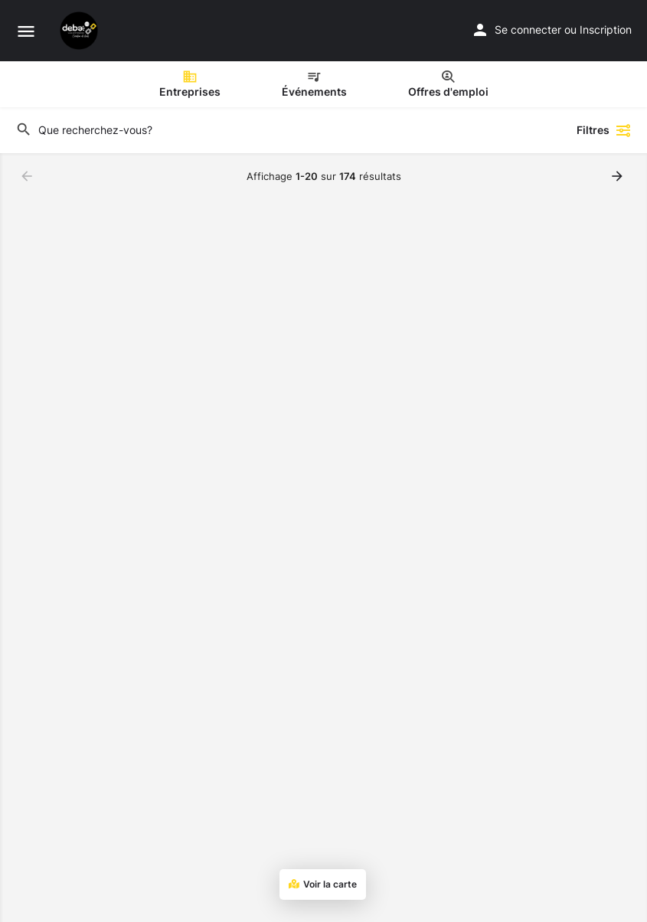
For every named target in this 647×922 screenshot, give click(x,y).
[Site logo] (81, 30)
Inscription (606, 29)
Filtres (604, 130)
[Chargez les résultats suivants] (618, 176)
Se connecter (528, 29)
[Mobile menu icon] (26, 31)
